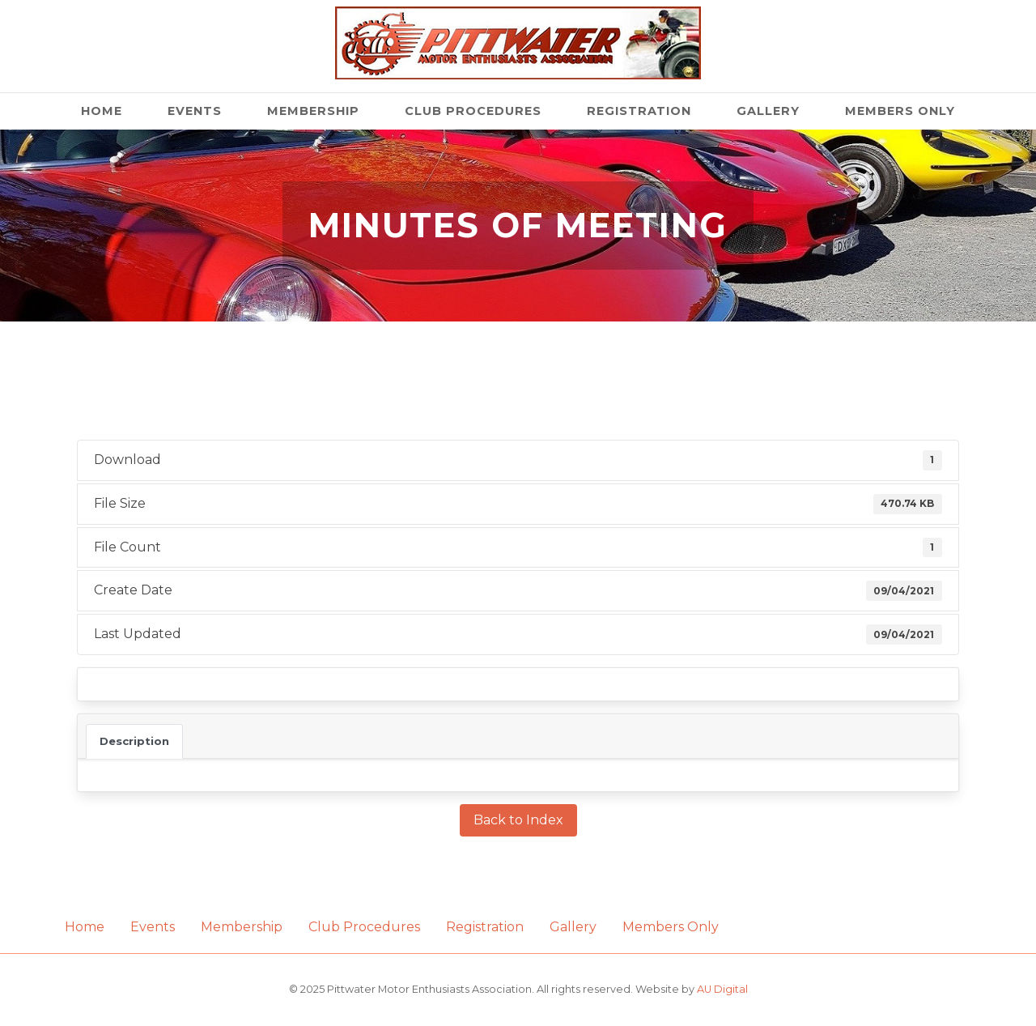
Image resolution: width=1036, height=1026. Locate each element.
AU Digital (722, 989)
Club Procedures (473, 111)
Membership (313, 111)
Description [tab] (134, 740)
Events (195, 111)
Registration (639, 111)
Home (101, 111)
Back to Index (518, 820)
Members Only (900, 111)
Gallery (768, 111)
